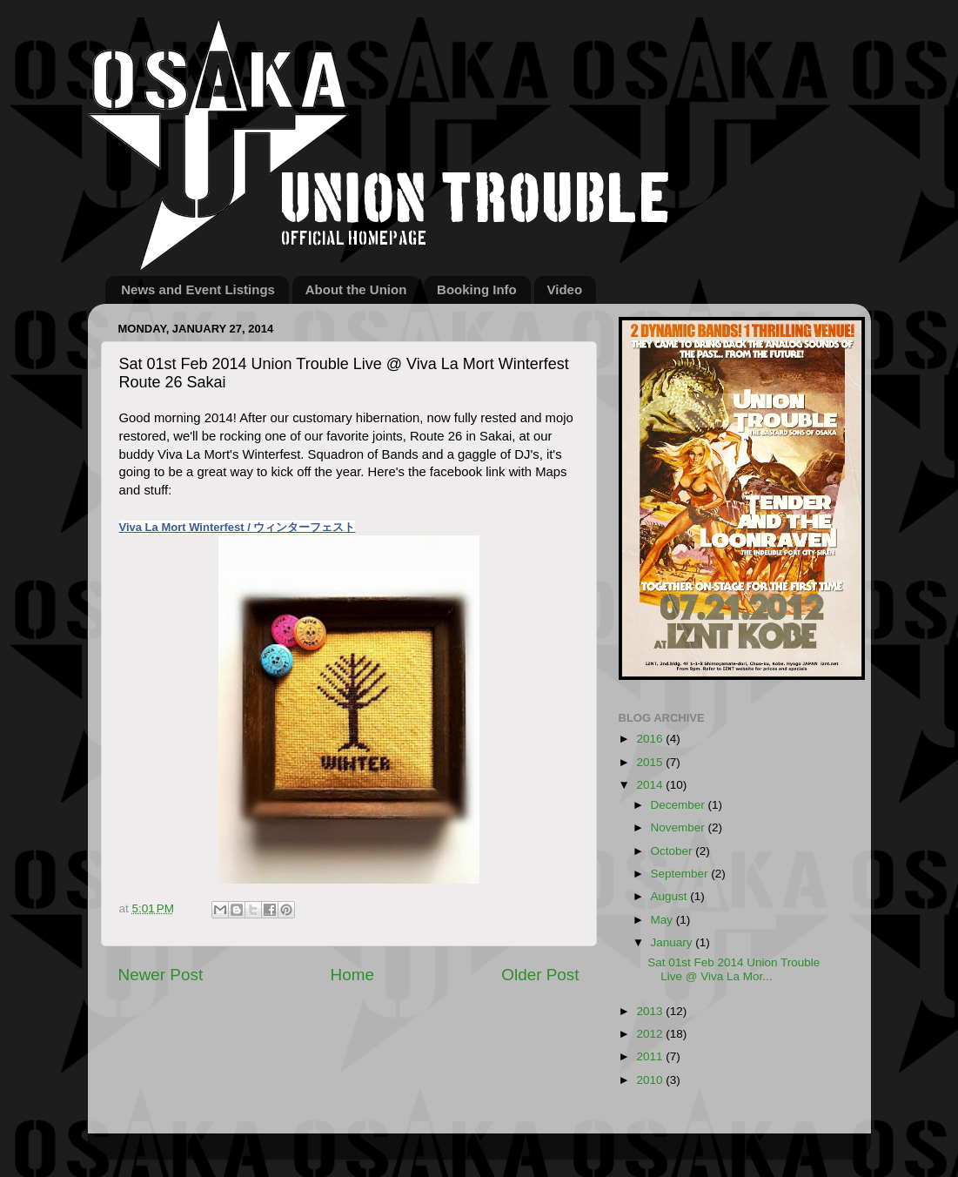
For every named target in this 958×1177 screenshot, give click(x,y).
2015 (651, 762)
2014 (651, 784)
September (681, 873)
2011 (651, 1056)
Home (352, 974)
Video (565, 289)
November (679, 827)
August (671, 896)
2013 (651, 1011)
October (673, 851)
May (663, 919)
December (679, 804)
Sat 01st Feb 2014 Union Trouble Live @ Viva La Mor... (733, 969)
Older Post (540, 974)
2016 (651, 738)
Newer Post (161, 974)
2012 (651, 1033)
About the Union (356, 289)
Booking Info (477, 289)
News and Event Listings (198, 289)
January (673, 942)
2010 (651, 1079)
